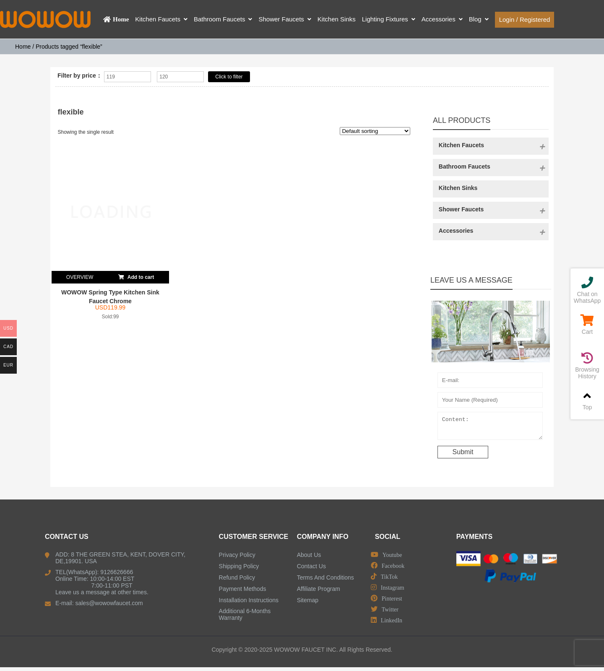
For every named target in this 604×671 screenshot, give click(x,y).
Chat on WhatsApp (587, 290)
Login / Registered (524, 19)
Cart (587, 325)
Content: (490, 428)
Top (587, 400)
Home (23, 46)
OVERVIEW (79, 277)
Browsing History (587, 366)
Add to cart (136, 275)
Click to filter (228, 77)
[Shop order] (375, 131)
